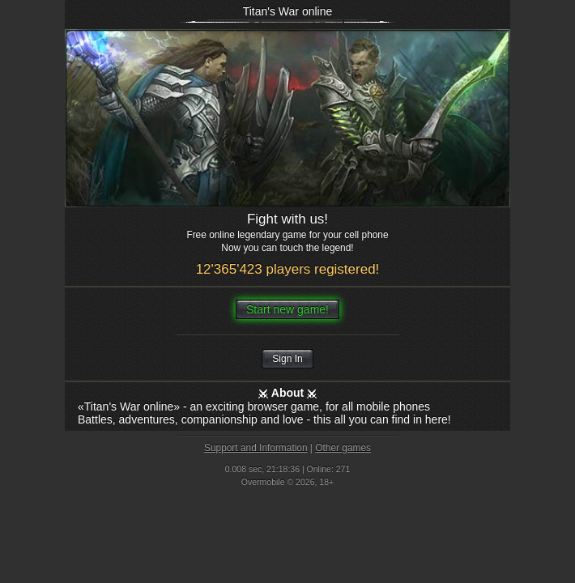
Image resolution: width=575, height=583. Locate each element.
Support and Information (256, 447)
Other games (343, 447)
